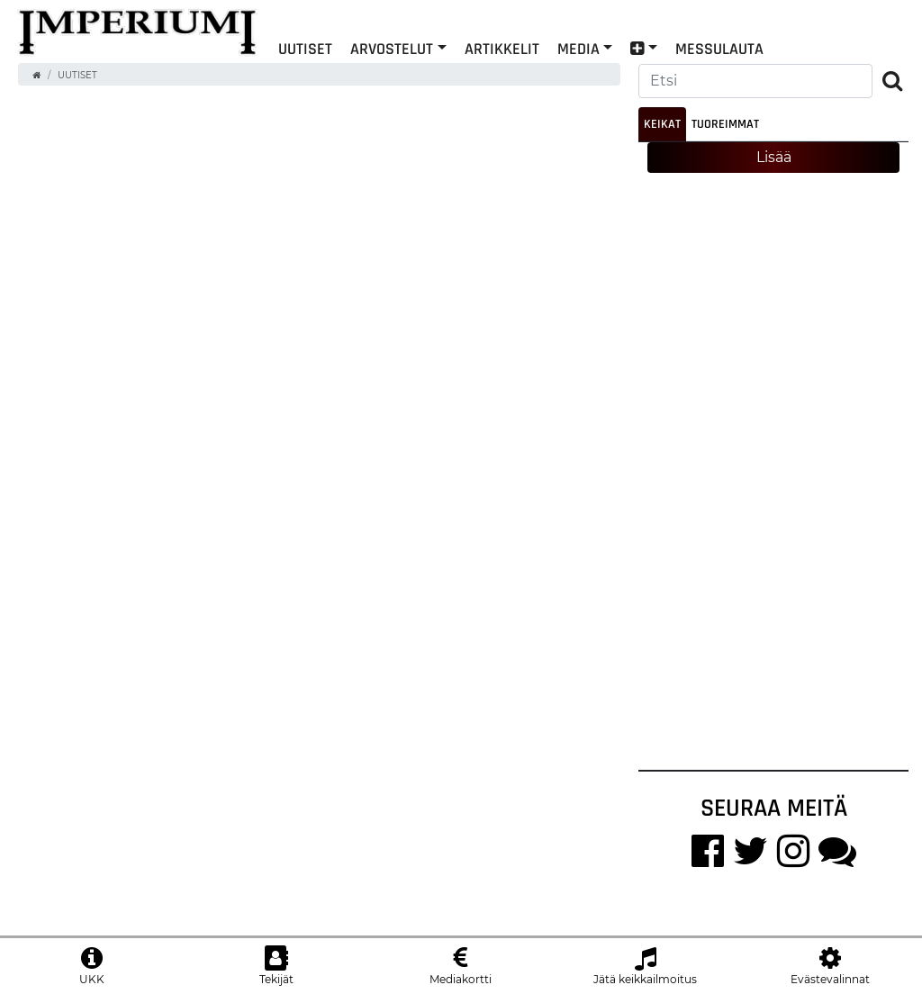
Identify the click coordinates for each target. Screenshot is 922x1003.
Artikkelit (502, 48)
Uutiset (305, 48)
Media (578, 48)
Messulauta (719, 48)
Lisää (773, 157)
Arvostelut (391, 48)
